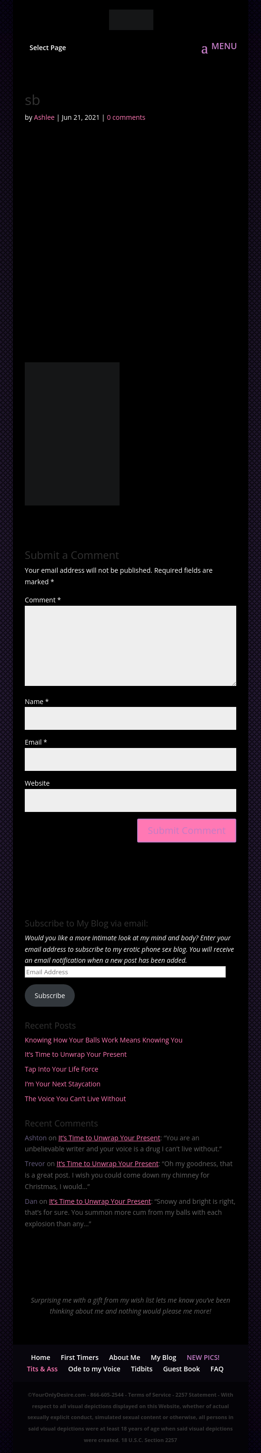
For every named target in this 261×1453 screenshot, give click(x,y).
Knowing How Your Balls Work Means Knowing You (103, 1039)
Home (40, 1357)
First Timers (79, 1357)
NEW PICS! (203, 1357)
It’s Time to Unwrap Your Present (76, 1054)
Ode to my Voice (94, 1368)
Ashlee (44, 117)
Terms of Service (149, 1394)
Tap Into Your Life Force (61, 1069)
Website (37, 783)
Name (37, 701)
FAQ (217, 1368)
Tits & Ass (42, 1368)
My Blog (163, 1357)
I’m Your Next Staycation (62, 1083)
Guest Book (181, 1368)
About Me (125, 1357)
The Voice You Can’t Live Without (75, 1098)
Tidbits (142, 1368)
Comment (43, 599)
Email (36, 742)
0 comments (126, 117)
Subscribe (50, 995)
